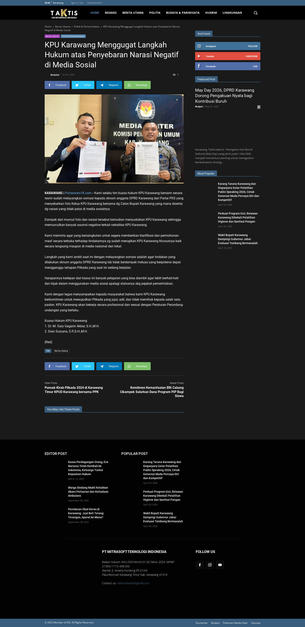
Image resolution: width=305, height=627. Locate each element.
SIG (68, 622)
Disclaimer (202, 623)
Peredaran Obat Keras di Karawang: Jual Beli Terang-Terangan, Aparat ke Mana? (86, 513)
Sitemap (255, 623)
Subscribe (252, 56)
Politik (154, 13)
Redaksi (111, 13)
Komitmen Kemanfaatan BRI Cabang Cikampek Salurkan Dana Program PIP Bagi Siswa (152, 392)
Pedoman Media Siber (235, 623)
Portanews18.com (78, 193)
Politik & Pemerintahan (73, 36)
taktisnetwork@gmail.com (133, 583)
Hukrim (211, 13)
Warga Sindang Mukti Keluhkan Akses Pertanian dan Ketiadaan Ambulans (88, 491)
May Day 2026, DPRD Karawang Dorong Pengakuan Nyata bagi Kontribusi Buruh (224, 96)
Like (255, 66)
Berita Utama (133, 13)
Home (94, 13)
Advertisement (94, 2)
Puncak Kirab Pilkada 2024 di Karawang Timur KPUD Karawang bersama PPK (74, 390)
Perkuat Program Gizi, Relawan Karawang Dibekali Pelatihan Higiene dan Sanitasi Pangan (238, 217)
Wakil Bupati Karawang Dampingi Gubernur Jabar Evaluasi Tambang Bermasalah (238, 239)
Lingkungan (232, 13)
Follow (253, 46)
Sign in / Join (77, 2)
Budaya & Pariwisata (183, 13)
